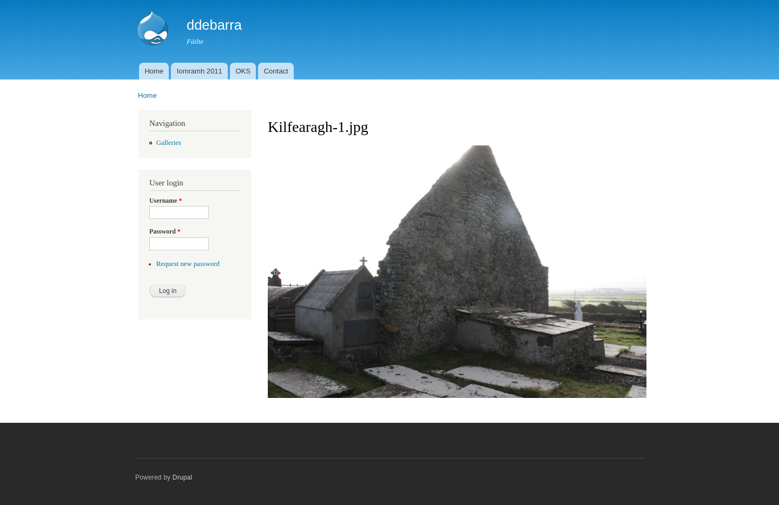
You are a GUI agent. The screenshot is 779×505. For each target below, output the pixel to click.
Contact (276, 71)
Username (165, 200)
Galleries (168, 143)
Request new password (188, 264)
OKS (242, 71)
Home (153, 71)
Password (165, 231)
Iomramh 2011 (199, 71)
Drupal (183, 477)
